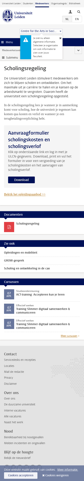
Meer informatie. (67, 470)
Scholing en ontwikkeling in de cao (27, 268)
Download (21, 180)
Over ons (9, 399)
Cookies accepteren (20, 475)
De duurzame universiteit (19, 404)
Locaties (9, 366)
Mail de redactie (14, 372)
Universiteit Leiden (11, 3)
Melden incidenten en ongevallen (24, 443)
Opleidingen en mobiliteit (20, 253)
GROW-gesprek (14, 260)
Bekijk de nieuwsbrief (17, 458)
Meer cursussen (69, 335)
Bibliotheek (74, 3)
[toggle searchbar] (78, 11)
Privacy (8, 378)
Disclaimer (10, 384)
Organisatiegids (59, 3)
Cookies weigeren (57, 475)
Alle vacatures (12, 416)
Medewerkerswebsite (13, 50)
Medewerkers (42, 3)
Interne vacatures (15, 410)
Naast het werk (13, 422)
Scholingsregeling (27, 224)
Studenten (28, 3)
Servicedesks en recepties (20, 360)
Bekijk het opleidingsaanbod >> (25, 194)
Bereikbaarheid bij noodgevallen (24, 437)
